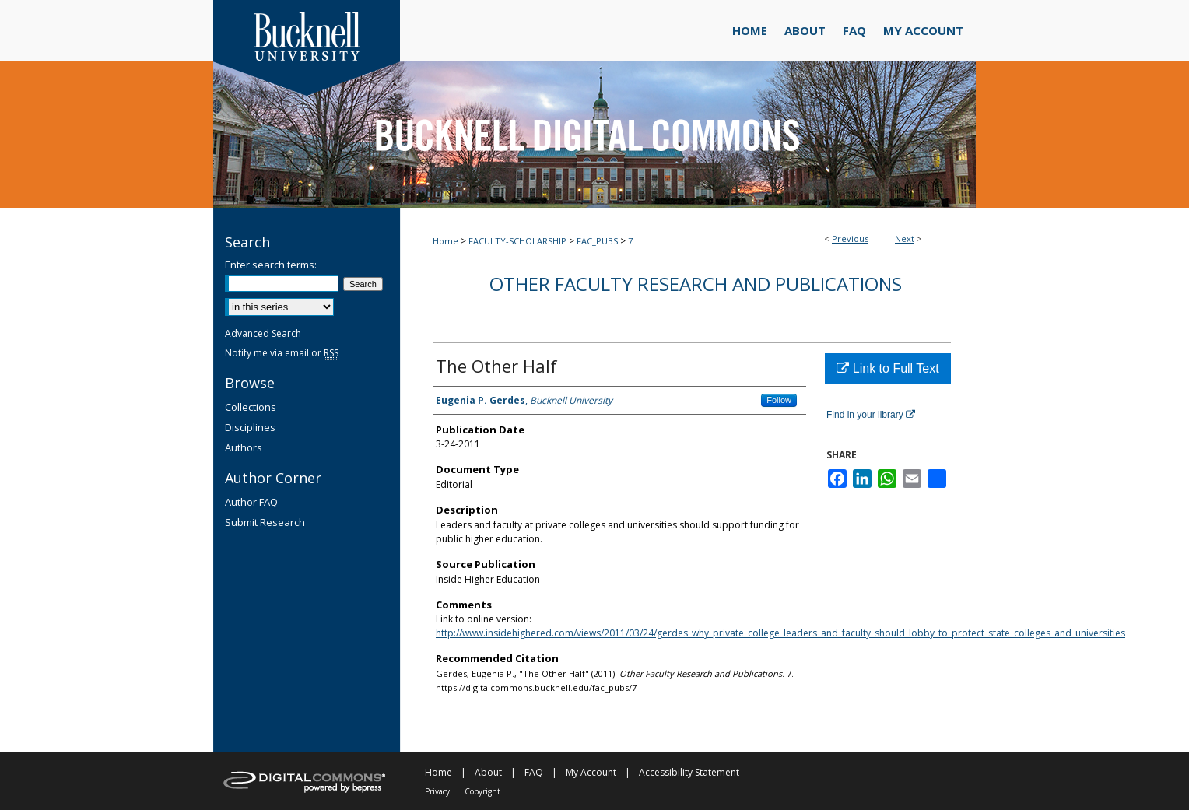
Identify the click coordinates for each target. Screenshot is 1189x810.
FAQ (533, 772)
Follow (778, 400)
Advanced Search (263, 333)
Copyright (482, 791)
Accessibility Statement (689, 772)
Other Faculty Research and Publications (695, 283)
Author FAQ (251, 502)
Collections (250, 407)
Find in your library (870, 414)
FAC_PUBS (597, 241)
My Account (591, 772)
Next (904, 238)
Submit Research (265, 522)
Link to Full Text (887, 368)
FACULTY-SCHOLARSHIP (517, 241)
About (488, 772)
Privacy (437, 791)
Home (445, 241)
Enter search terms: (271, 265)
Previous (850, 238)
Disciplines (250, 427)
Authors (243, 447)
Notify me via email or (281, 352)
